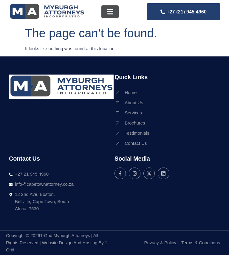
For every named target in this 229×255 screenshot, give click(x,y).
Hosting (90, 242)
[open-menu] (110, 12)
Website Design (57, 242)
